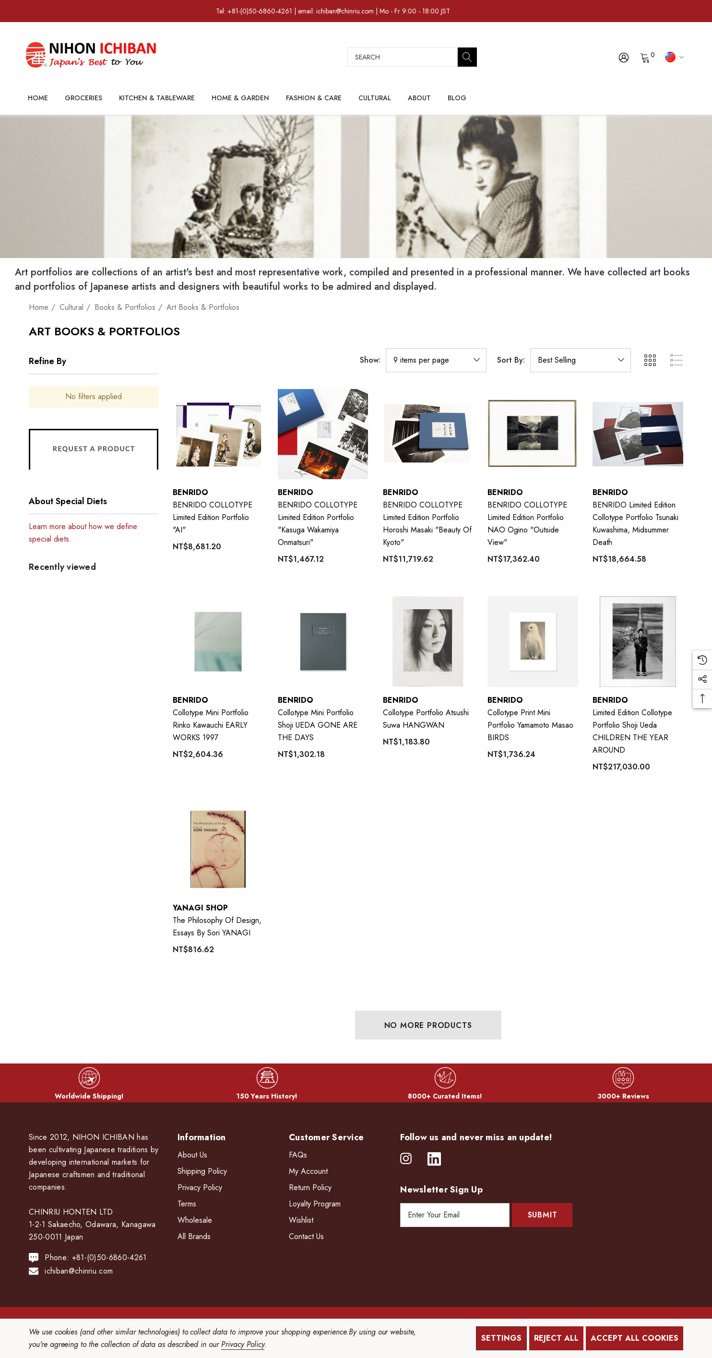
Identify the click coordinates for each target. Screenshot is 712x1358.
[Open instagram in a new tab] (406, 1159)
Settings (501, 1338)
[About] (419, 98)
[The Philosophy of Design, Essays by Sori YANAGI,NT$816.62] (218, 849)
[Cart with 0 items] (644, 57)
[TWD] (672, 56)
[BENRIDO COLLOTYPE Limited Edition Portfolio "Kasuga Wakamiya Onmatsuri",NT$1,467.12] (323, 434)
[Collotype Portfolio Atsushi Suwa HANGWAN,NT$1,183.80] (428, 641)
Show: (370, 360)
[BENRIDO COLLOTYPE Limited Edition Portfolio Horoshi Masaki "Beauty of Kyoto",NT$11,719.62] (428, 434)
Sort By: (511, 360)
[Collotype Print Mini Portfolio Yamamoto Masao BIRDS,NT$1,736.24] (532, 641)
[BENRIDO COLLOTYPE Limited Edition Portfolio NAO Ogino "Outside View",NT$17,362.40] (532, 434)
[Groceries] (83, 98)
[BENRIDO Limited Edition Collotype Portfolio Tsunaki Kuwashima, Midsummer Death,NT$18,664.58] (638, 434)
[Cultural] (374, 98)
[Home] (37, 98)
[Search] (467, 57)
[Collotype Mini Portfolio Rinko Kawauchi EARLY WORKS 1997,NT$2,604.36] (218, 641)
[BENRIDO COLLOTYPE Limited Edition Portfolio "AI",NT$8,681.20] (218, 434)
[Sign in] (623, 57)
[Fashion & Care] (314, 98)
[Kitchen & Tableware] (157, 98)
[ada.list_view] (676, 360)
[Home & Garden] (240, 98)
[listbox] (580, 360)
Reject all (556, 1338)
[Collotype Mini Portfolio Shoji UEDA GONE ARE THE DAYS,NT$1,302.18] (323, 641)
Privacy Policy (242, 1344)
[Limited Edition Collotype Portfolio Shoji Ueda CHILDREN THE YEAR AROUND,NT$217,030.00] (638, 641)
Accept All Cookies (634, 1338)
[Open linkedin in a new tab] (434, 1159)
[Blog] (457, 98)
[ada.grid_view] (649, 360)
